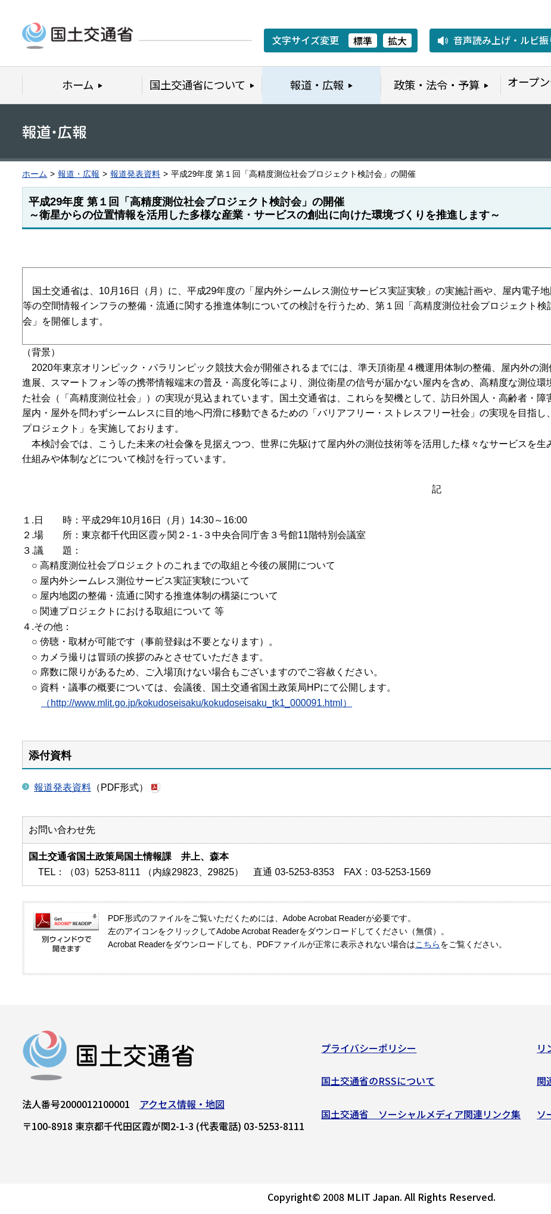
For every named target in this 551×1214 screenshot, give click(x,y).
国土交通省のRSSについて (378, 1085)
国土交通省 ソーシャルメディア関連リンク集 (421, 1117)
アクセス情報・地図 (182, 1107)
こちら (427, 944)
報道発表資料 (135, 174)
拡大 (397, 40)
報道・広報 (78, 174)
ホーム (34, 174)
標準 (362, 40)
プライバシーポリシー (368, 1051)
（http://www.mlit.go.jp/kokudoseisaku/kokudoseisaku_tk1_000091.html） (196, 703)
